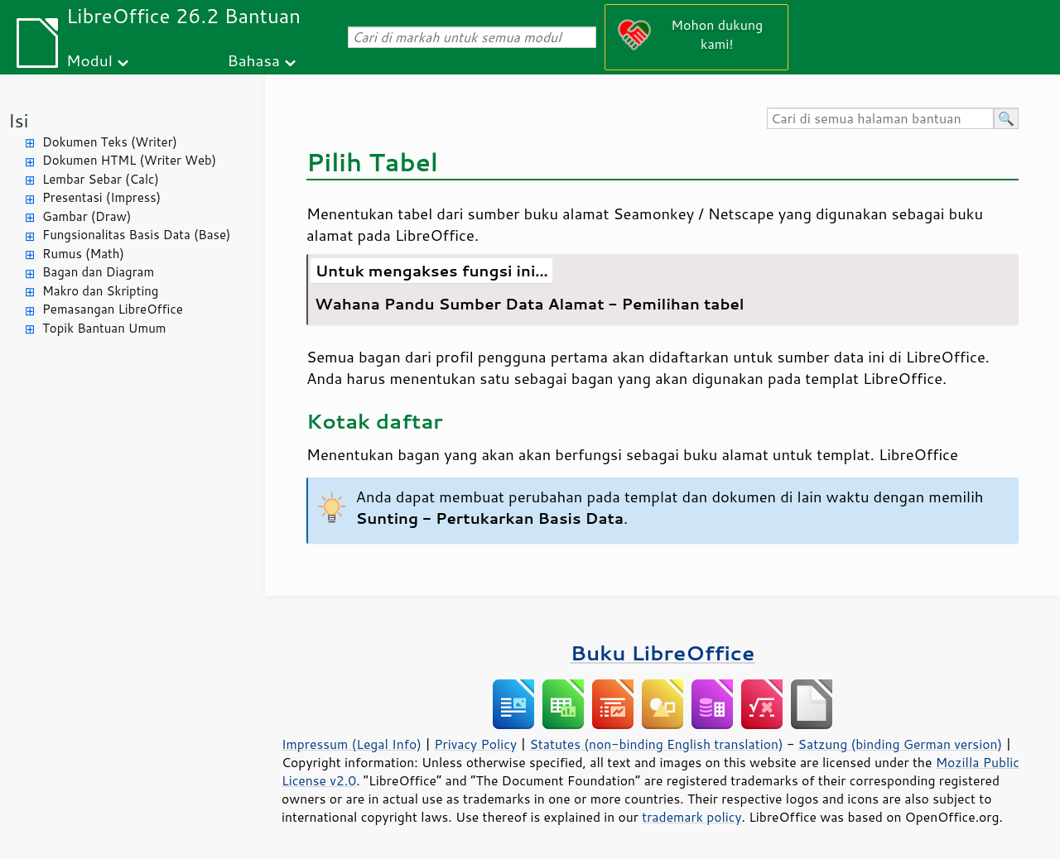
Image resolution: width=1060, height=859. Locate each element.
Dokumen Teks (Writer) (109, 142)
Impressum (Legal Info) (352, 744)
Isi (18, 120)
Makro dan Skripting (100, 291)
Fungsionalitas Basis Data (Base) (136, 234)
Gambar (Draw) (86, 216)
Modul (89, 60)
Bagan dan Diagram (98, 272)
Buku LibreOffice (663, 652)
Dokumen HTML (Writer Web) (129, 160)
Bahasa (253, 60)
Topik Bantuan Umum (104, 328)
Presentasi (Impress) (101, 197)
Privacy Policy (475, 744)
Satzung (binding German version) (900, 744)
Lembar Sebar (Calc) (100, 179)
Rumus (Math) (83, 253)
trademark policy (691, 817)
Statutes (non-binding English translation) (656, 744)
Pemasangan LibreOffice (112, 309)
